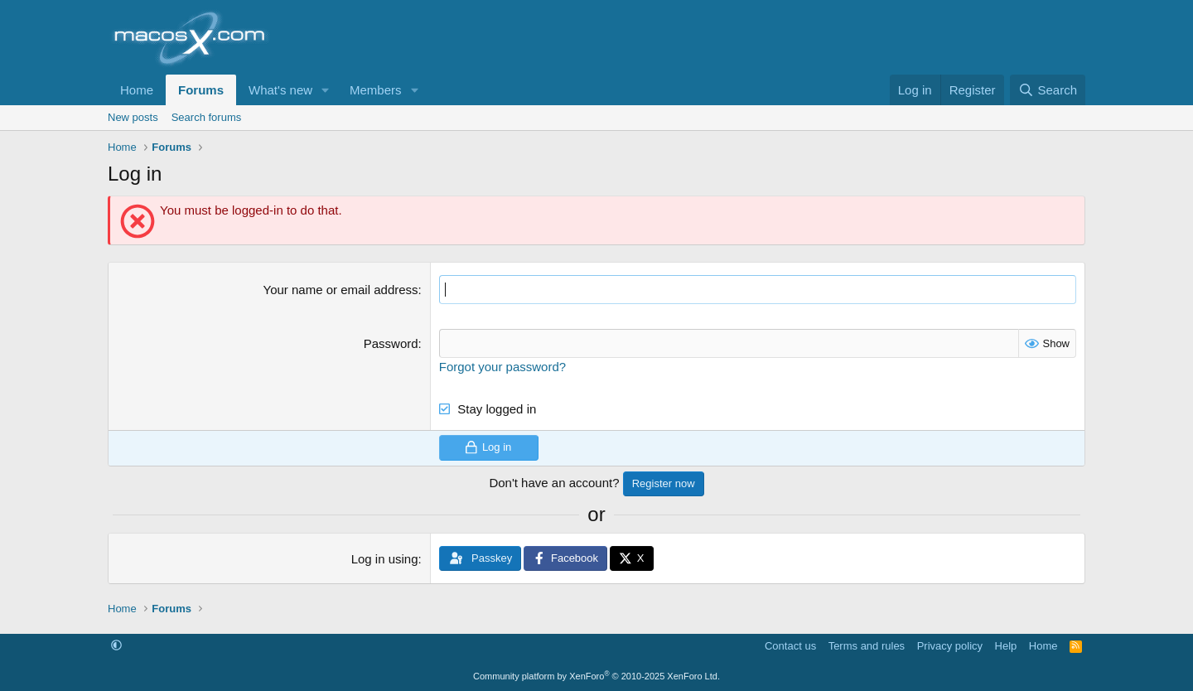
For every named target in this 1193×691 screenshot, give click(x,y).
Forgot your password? (502, 367)
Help (1006, 646)
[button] (325, 90)
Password (391, 343)
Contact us (790, 646)
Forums (201, 90)
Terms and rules (866, 646)
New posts (133, 117)
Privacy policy (950, 646)
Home (136, 90)
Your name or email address (340, 290)
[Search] (1047, 90)
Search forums (206, 117)
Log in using (384, 559)
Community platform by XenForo (596, 676)
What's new (280, 90)
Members (376, 90)
